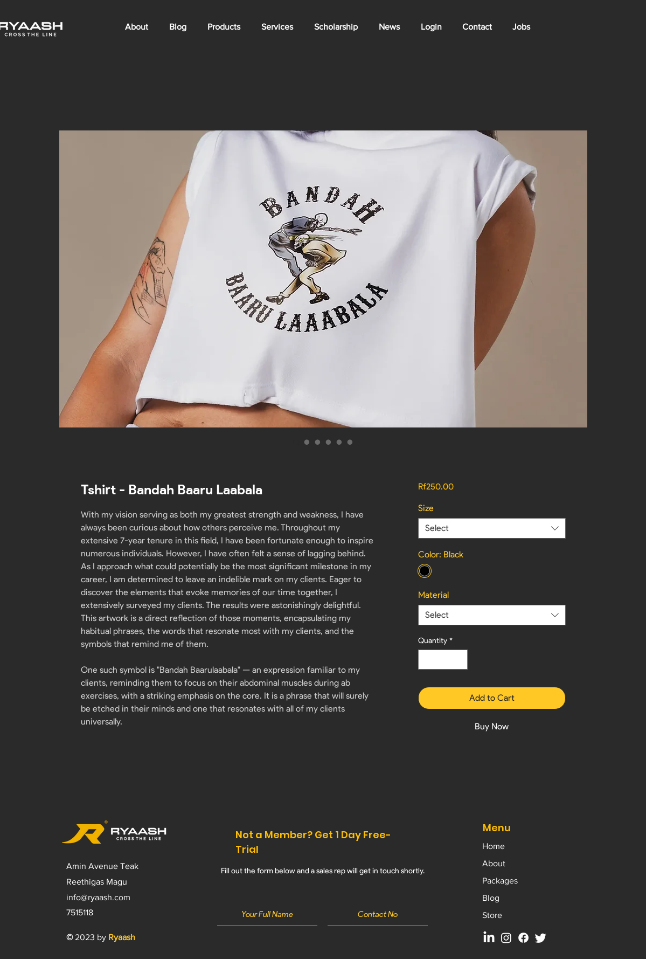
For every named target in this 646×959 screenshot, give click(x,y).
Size (426, 508)
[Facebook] (523, 937)
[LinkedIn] (489, 937)
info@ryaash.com (98, 897)
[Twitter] (540, 937)
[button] (277, 26)
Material (433, 595)
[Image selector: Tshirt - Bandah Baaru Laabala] (296, 442)
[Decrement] (426, 659)
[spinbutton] (443, 659)
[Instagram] (506, 937)
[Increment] (459, 659)
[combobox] (491, 528)
